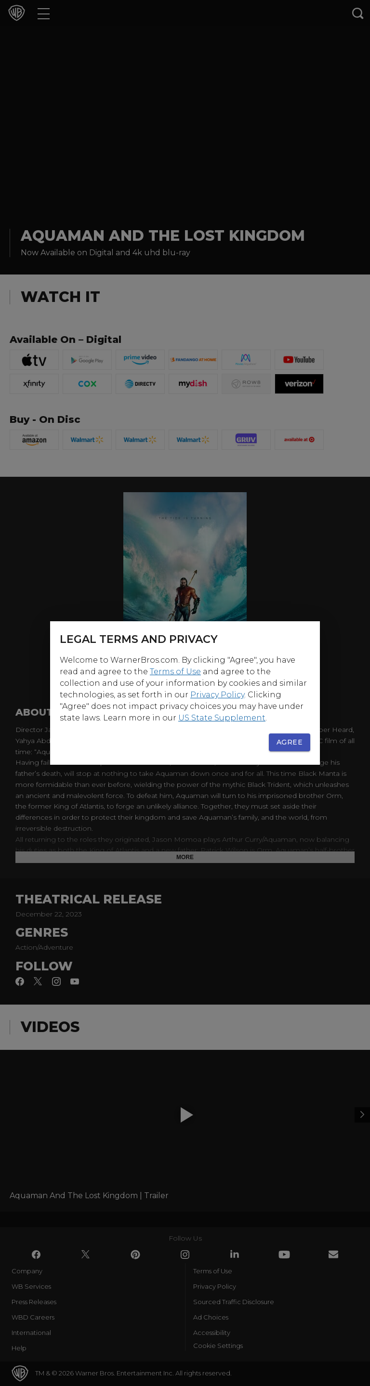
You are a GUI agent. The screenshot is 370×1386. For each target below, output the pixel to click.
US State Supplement (221, 717)
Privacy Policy (217, 694)
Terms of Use (175, 671)
